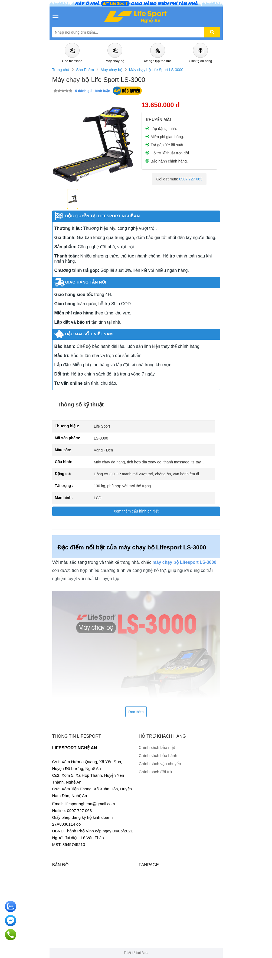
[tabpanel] (92, 143)
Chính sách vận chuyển (160, 763)
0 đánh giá (84, 91)
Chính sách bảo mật (157, 747)
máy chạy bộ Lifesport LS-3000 (184, 562)
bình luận (102, 91)
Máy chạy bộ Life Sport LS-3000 (156, 70)
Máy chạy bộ (111, 70)
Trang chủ (61, 70)
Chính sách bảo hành (158, 755)
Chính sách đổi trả (155, 771)
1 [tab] (93, 181)
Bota (145, 953)
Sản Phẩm (85, 70)
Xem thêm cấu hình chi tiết (135, 511)
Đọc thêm (135, 712)
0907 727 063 (190, 179)
